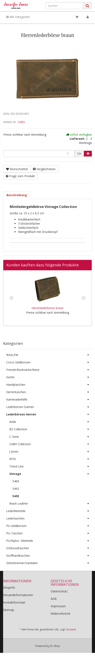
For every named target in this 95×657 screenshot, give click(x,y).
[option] (47, 298)
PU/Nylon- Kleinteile (49, 540)
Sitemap (8, 610)
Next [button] (84, 298)
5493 (21, 122)
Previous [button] (11, 298)
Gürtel (49, 377)
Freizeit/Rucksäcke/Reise (49, 370)
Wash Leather (50, 503)
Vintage (50, 474)
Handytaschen (49, 384)
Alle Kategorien (18, 17)
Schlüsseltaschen (49, 548)
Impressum (58, 606)
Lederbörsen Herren (49, 414)
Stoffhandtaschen (49, 555)
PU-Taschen (49, 533)
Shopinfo (9, 587)
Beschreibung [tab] (16, 195)
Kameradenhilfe (49, 399)
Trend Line (50, 466)
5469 (15, 481)
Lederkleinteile (49, 511)
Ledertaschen (49, 518)
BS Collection (50, 429)
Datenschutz (59, 591)
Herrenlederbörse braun (47, 308)
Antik (50, 422)
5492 (15, 489)
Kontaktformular (14, 602)
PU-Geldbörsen (49, 526)
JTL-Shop (55, 646)
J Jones (50, 451)
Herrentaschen (49, 392)
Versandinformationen (18, 595)
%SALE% (49, 355)
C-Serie (50, 436)
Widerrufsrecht (60, 613)
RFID (50, 459)
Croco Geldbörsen (49, 362)
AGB (54, 599)
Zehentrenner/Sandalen (49, 563)
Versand (71, 629)
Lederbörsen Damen (49, 407)
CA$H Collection (50, 444)
